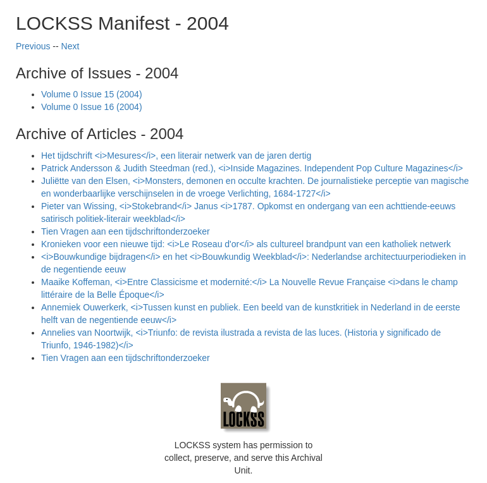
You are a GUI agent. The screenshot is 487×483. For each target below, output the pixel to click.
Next (70, 46)
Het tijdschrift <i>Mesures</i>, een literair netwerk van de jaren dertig (176, 155)
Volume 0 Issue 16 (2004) (91, 107)
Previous (33, 46)
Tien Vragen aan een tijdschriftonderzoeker (125, 231)
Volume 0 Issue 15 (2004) (91, 94)
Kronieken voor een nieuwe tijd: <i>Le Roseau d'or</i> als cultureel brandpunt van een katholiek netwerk (246, 244)
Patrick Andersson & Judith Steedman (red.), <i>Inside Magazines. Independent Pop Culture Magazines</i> (252, 168)
